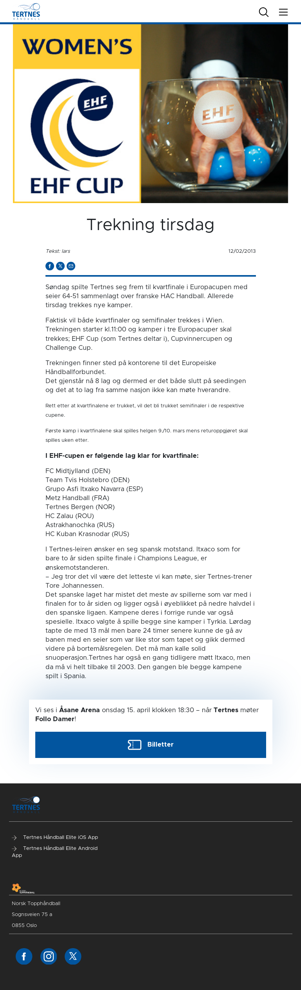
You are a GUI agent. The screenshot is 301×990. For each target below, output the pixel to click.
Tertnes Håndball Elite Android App (55, 852)
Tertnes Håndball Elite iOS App (55, 837)
